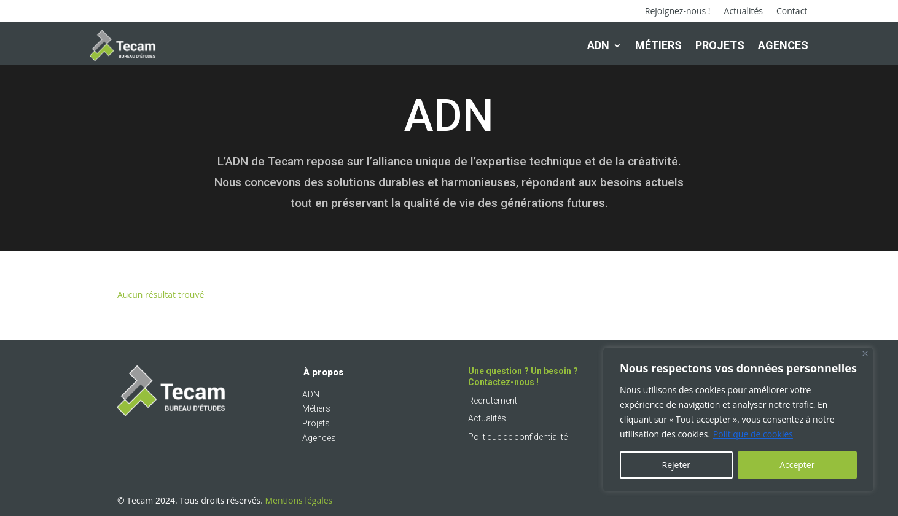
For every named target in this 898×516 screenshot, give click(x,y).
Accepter (796, 465)
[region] (738, 419)
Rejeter (676, 465)
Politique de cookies (753, 434)
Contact (791, 12)
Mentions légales (299, 500)
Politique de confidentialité (518, 437)
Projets (719, 45)
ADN (598, 45)
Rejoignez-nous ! (678, 12)
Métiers (658, 45)
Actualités (743, 12)
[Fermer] (865, 353)
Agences (783, 45)
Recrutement (492, 400)
